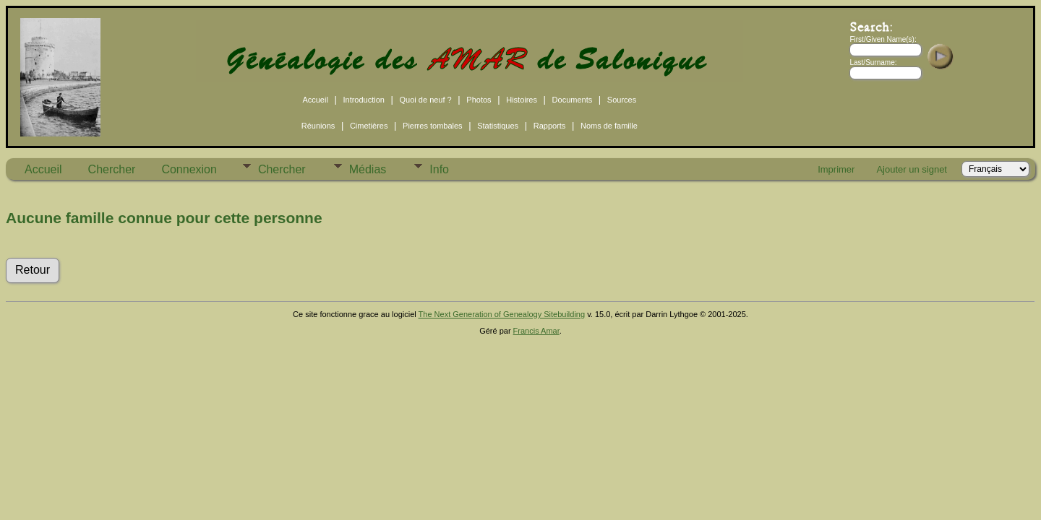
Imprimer (836, 169)
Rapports (550, 125)
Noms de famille (609, 125)
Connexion (189, 169)
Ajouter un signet (911, 169)
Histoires (521, 99)
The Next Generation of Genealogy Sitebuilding (502, 314)
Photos (478, 99)
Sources (621, 99)
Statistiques (497, 125)
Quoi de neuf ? (426, 99)
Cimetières (369, 125)
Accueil (314, 99)
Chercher (112, 169)
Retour (32, 270)
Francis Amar (536, 330)
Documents (572, 99)
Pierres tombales (433, 125)
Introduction (363, 99)
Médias (368, 169)
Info (439, 169)
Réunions (318, 125)
